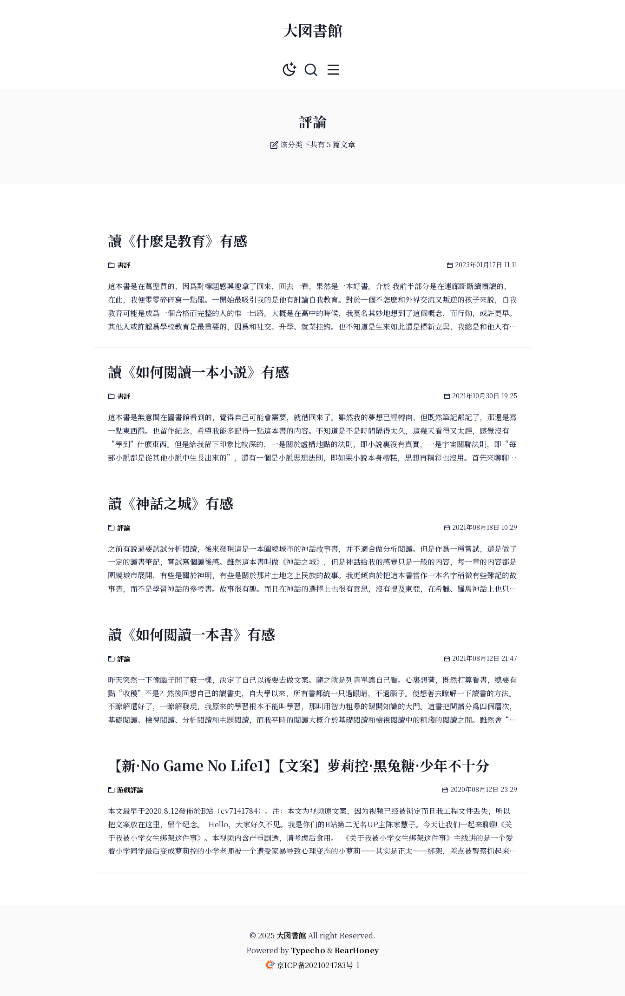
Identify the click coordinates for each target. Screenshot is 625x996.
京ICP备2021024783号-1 (318, 965)
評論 (123, 527)
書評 (123, 265)
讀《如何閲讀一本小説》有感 (198, 371)
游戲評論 (130, 789)
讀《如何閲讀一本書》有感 (191, 634)
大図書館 (312, 29)
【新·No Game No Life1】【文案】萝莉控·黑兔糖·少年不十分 (298, 765)
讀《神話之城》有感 (170, 503)
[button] (333, 69)
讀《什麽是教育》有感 (177, 240)
